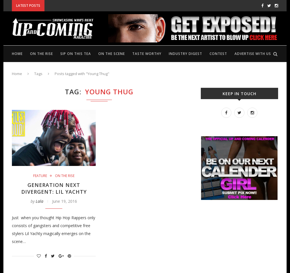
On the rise (41, 53)
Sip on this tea (75, 53)
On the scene (111, 53)
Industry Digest (185, 53)
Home (17, 53)
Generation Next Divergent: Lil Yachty (54, 188)
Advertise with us (252, 53)
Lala (39, 201)
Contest (218, 53)
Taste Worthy (146, 53)
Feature (40, 176)
